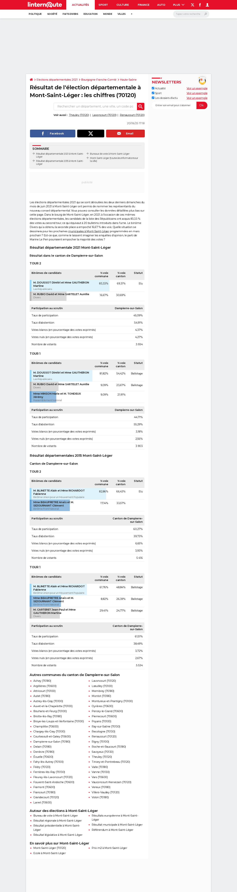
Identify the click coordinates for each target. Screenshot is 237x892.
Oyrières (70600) (102, 706)
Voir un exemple (197, 88)
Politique (35, 14)
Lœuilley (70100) (102, 686)
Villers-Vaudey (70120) (105, 792)
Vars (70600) (100, 777)
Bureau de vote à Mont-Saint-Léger (55, 815)
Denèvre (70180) (43, 752)
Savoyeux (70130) (102, 752)
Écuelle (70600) (43, 756)
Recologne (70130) (103, 731)
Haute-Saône (128, 79)
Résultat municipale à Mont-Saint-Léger (117, 824)
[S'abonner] (179, 105)
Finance (143, 4)
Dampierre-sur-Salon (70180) (51, 741)
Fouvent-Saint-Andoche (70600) (53, 782)
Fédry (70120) (41, 767)
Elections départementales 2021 (57, 79)
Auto (161, 4)
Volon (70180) (100, 797)
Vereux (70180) (101, 787)
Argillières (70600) (44, 686)
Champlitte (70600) (45, 726)
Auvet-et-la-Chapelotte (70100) (52, 706)
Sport (103, 4)
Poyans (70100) (101, 721)
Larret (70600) (42, 802)
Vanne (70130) (101, 772)
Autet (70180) (41, 696)
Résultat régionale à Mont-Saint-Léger (57, 820)
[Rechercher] (191, 14)
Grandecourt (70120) (46, 797)
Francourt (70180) (44, 792)
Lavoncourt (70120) (104, 115)
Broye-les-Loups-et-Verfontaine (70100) (58, 721)
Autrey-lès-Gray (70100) (48, 701)
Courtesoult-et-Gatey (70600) (52, 736)
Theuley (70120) (79, 115)
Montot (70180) (101, 696)
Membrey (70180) (103, 691)
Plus (179, 4)
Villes (121, 14)
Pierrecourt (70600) (104, 716)
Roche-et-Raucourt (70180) (109, 746)
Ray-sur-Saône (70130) (106, 726)
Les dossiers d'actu (165, 98)
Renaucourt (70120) (132, 115)
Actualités (80, 4)
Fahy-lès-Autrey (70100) (48, 761)
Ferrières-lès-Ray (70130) (49, 772)
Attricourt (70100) (44, 691)
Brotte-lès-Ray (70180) (47, 716)
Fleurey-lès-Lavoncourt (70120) (52, 777)
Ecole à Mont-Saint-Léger (49, 853)
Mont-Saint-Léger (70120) (49, 848)
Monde (107, 14)
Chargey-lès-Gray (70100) (49, 731)
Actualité (159, 88)
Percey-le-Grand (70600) (107, 711)
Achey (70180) (42, 680)
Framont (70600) (44, 787)
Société (52, 14)
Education (91, 14)
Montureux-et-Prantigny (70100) (112, 701)
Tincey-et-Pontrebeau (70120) (111, 761)
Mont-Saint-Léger (99, 158)
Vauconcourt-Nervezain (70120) (111, 782)
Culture (122, 4)
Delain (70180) (42, 746)
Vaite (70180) (100, 767)
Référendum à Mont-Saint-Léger (112, 830)
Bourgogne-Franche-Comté (98, 79)
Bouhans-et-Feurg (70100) (50, 711)
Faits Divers (70, 14)
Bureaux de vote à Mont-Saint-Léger (109, 153)
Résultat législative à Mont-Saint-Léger (57, 835)
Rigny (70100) (100, 741)
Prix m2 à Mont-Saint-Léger (109, 848)
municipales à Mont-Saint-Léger (88, 231)
